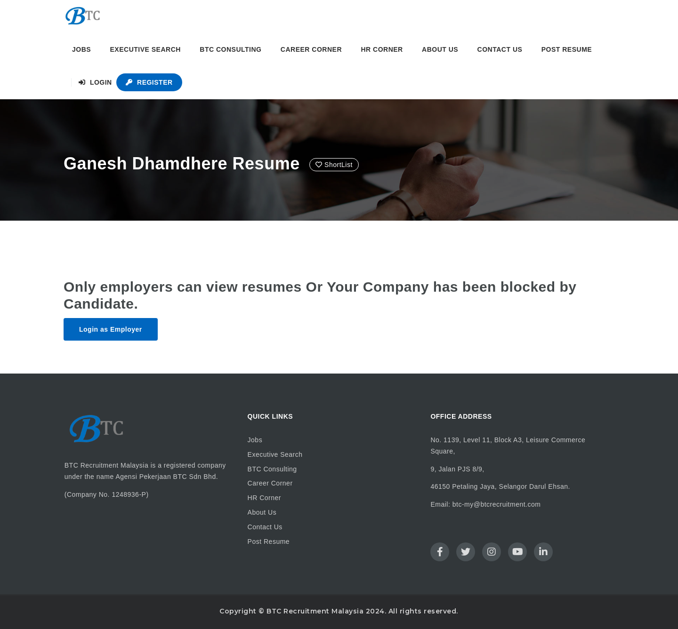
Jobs (81, 49)
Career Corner (311, 49)
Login (95, 82)
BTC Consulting (230, 49)
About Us (440, 49)
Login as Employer (110, 329)
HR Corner (382, 49)
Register (149, 82)
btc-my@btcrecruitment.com (496, 504)
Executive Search (145, 49)
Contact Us (500, 49)
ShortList (334, 164)
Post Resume (566, 49)
